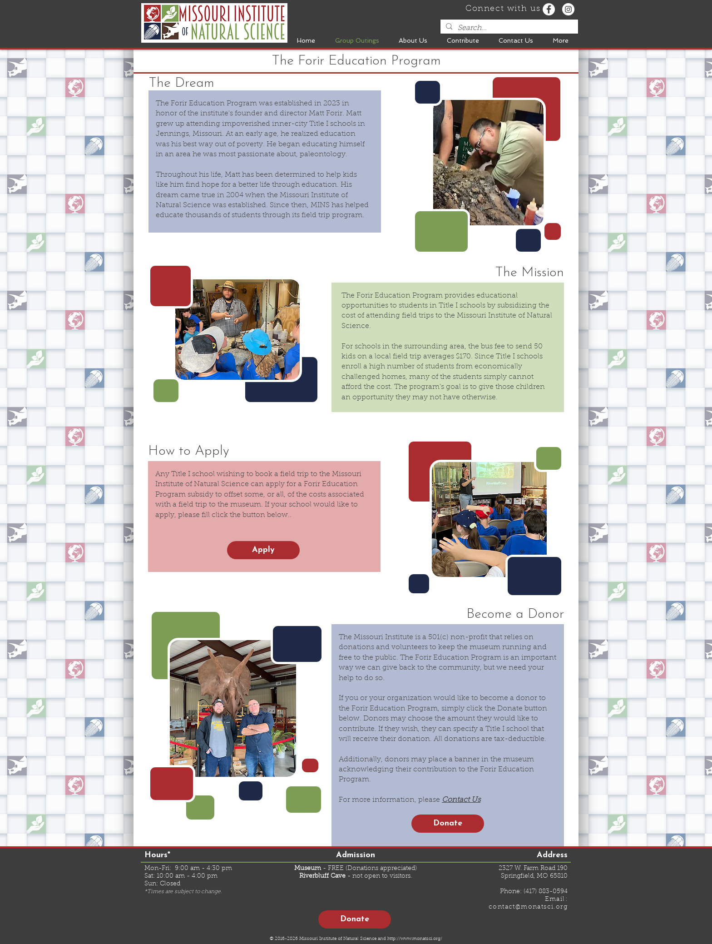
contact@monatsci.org (528, 907)
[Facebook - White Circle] (549, 9)
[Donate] (447, 824)
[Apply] (263, 550)
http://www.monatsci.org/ (414, 939)
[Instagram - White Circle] (568, 9)
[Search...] (508, 28)
